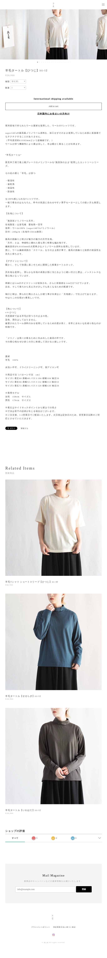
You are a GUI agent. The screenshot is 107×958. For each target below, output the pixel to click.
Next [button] (102, 34)
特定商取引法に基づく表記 (64, 927)
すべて (15, 838)
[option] (53, 34)
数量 (7, 88)
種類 (7, 81)
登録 (84, 889)
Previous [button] (4, 34)
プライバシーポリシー (40, 927)
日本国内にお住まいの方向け (53, 114)
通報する (24, 428)
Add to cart (53, 106)
